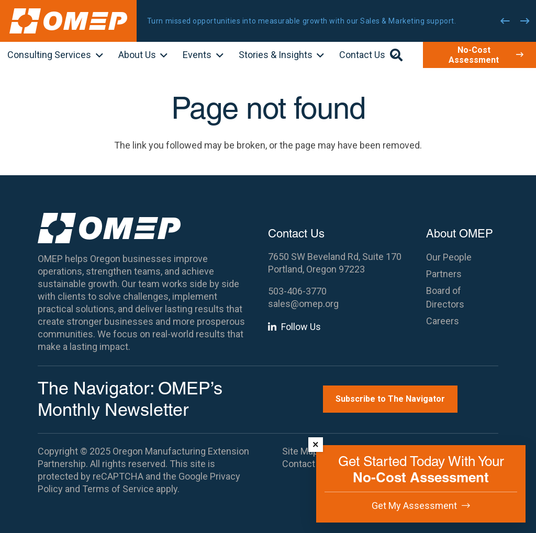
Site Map (300, 451)
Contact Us (305, 463)
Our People (449, 257)
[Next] (525, 21)
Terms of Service (118, 488)
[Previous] (505, 21)
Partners (444, 273)
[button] (97, 56)
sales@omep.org (303, 303)
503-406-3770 (297, 291)
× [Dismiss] (315, 444)
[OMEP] (68, 20)
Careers (442, 320)
